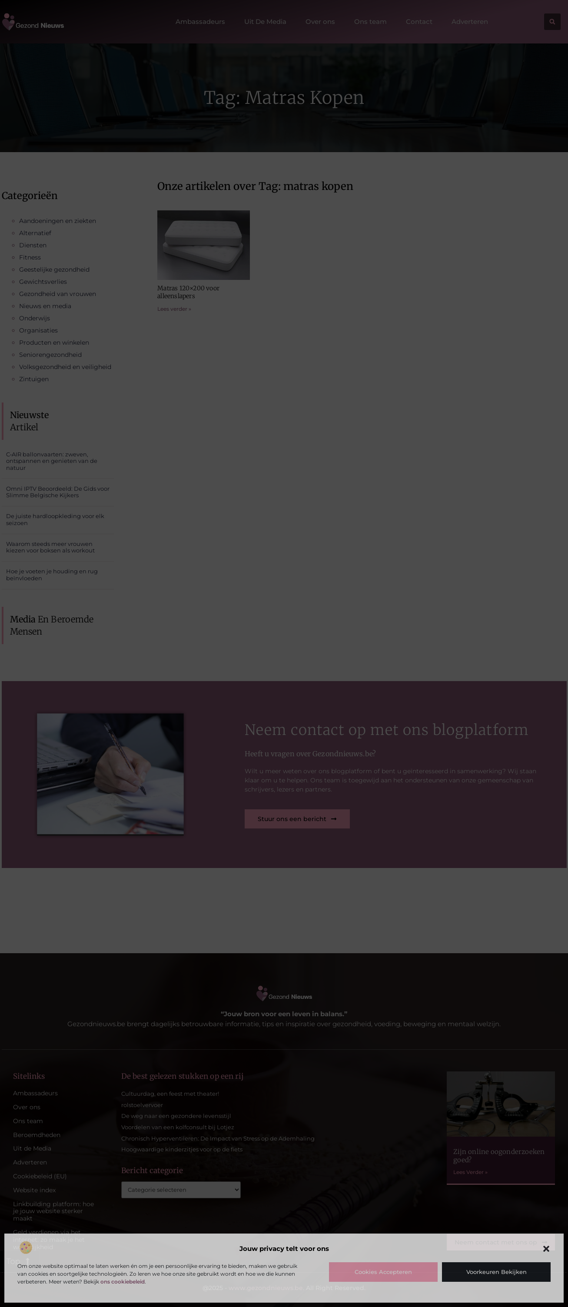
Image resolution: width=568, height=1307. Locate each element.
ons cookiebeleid (122, 1281)
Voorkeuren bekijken (496, 1271)
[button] (546, 1248)
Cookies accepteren (383, 1271)
